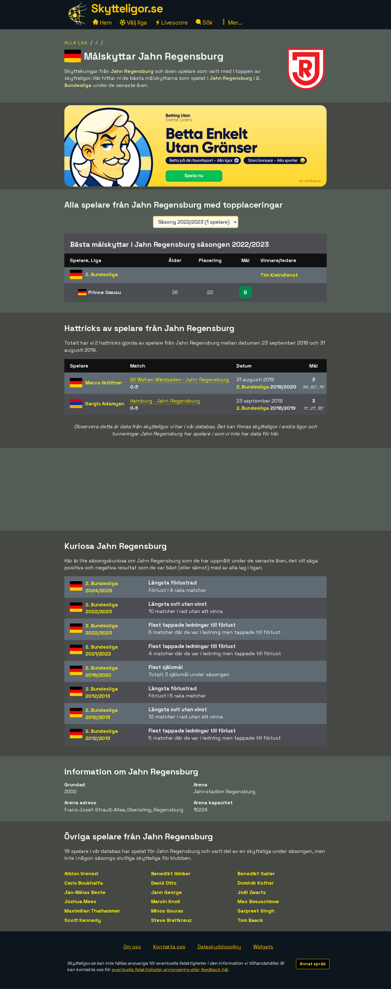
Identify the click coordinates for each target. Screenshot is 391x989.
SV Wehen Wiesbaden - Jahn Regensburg (179, 379)
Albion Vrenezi (81, 873)
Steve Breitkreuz (171, 920)
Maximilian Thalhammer (92, 911)
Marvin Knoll (165, 901)
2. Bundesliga (266, 387)
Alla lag (76, 43)
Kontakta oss (169, 946)
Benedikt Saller (256, 873)
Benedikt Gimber (171, 873)
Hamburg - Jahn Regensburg (165, 401)
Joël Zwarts (251, 892)
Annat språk (313, 964)
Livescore (171, 22)
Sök (204, 22)
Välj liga (133, 22)
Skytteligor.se (127, 8)
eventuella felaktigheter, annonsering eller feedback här (170, 969)
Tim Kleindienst (279, 275)
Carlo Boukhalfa (83, 883)
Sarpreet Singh (255, 911)
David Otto (163, 883)
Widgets (263, 946)
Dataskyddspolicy (219, 946)
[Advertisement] (195, 489)
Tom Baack (250, 920)
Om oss (132, 946)
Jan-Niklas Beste (84, 892)
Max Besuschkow (258, 901)
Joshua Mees (80, 901)
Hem (102, 22)
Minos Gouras (167, 911)
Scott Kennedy (82, 920)
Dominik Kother (255, 883)
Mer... (231, 22)
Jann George (166, 892)
